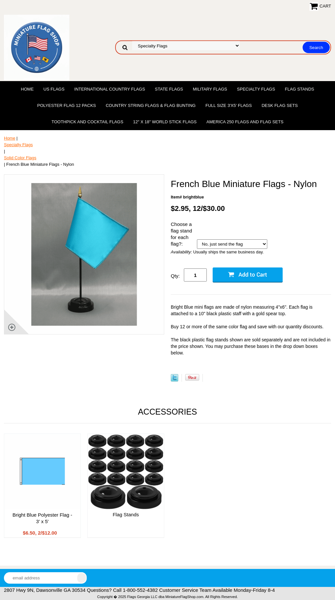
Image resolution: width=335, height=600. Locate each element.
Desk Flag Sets (280, 105)
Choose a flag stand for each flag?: (181, 234)
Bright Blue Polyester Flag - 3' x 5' (42, 518)
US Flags (54, 89)
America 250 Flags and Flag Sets (245, 121)
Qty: (175, 276)
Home (27, 89)
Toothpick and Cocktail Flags (87, 121)
